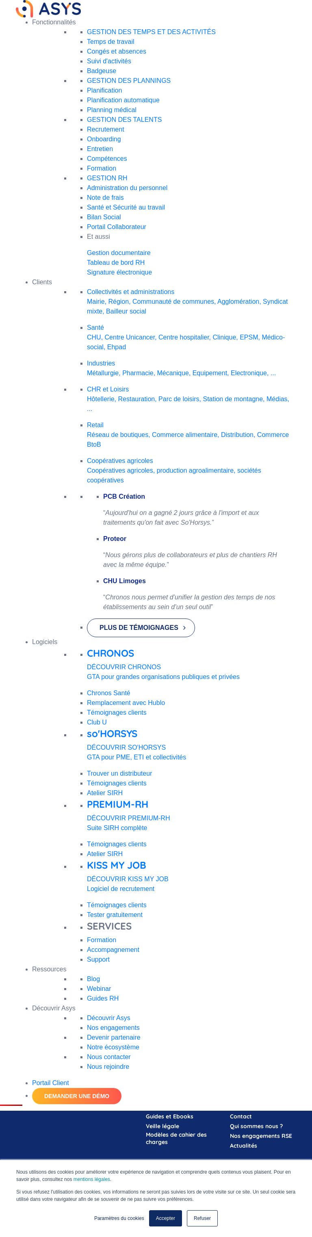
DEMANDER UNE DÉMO (76, 1096)
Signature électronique (119, 272)
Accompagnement (113, 949)
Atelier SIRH (105, 792)
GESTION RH (107, 178)
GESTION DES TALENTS (124, 119)
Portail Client (50, 1082)
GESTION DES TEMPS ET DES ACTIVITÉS (151, 31)
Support (98, 959)
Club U (97, 722)
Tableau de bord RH (116, 262)
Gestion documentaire (119, 252)
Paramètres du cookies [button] (119, 1218)
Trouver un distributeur (119, 773)
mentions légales (92, 1180)
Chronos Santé (108, 693)
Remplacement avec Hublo (126, 702)
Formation (101, 939)
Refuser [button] (202, 1218)
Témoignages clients (117, 712)
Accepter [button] (165, 1218)
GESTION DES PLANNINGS (129, 80)
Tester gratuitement (115, 914)
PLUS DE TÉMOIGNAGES (139, 627)
